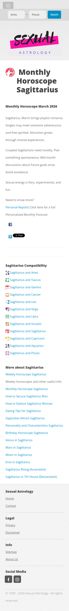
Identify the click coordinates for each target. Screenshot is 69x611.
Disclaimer (13, 533)
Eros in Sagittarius (18, 462)
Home (10, 498)
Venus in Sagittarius (19, 440)
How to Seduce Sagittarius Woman (29, 404)
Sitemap (11, 552)
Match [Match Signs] (54, 14)
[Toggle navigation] (8, 5)
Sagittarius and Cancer (23, 295)
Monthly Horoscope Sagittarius (27, 389)
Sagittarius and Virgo (22, 309)
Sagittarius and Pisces (23, 353)
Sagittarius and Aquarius (24, 346)
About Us (12, 559)
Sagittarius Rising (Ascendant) (26, 469)
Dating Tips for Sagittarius (23, 411)
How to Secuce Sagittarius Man (27, 396)
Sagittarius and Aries (22, 273)
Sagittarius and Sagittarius (26, 331)
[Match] (16, 15)
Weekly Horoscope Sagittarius (26, 374)
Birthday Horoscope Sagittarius (27, 433)
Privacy (10, 525)
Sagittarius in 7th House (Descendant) (31, 477)
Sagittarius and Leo (21, 302)
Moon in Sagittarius (19, 455)
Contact (11, 506)
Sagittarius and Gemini (23, 287)
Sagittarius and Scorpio (24, 324)
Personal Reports (17, 207)
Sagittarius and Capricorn (25, 338)
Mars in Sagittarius (18, 447)
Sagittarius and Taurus (23, 280)
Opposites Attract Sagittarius (25, 418)
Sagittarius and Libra (22, 316)
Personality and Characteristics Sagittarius (34, 425)
